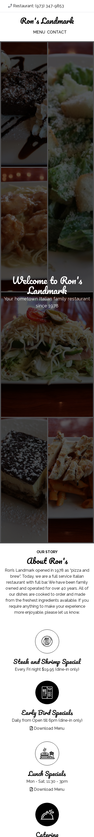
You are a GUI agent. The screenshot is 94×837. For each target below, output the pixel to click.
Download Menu (47, 728)
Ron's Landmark (47, 20)
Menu (39, 32)
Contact (55, 32)
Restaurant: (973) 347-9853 (36, 6)
